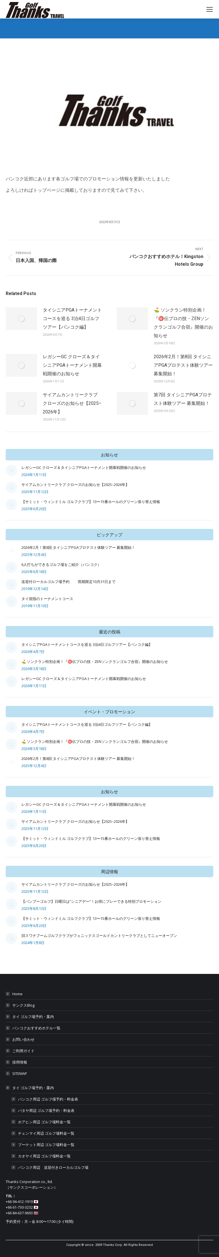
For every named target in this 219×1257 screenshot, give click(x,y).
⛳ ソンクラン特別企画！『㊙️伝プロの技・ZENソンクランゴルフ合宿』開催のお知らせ (183, 322)
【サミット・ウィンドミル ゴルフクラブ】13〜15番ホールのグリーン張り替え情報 (90, 501)
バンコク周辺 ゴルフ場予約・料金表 (48, 1099)
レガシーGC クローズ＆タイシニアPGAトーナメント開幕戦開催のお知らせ (72, 365)
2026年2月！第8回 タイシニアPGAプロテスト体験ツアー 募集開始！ (183, 365)
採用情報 (19, 1062)
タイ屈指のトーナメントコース (47, 598)
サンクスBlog (23, 1005)
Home (17, 993)
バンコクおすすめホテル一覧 (36, 1028)
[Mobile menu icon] (209, 9)
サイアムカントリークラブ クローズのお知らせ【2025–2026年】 (72, 403)
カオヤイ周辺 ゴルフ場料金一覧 (44, 1156)
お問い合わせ (23, 1039)
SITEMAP (19, 1073)
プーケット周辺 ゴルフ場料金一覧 (46, 1144)
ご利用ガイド (23, 1050)
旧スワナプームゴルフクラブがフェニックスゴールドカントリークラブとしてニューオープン (99, 935)
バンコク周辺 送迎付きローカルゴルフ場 (53, 1167)
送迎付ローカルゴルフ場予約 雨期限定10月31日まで (68, 581)
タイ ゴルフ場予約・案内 (33, 1016)
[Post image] (21, 318)
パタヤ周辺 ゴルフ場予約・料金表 (46, 1110)
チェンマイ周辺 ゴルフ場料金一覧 (46, 1133)
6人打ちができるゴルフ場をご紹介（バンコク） (61, 564)
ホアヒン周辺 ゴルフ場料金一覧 (44, 1121)
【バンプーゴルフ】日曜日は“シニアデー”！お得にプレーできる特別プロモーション (91, 901)
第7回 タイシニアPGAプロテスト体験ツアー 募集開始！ (183, 399)
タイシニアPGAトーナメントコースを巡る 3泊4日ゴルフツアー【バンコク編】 (72, 318)
